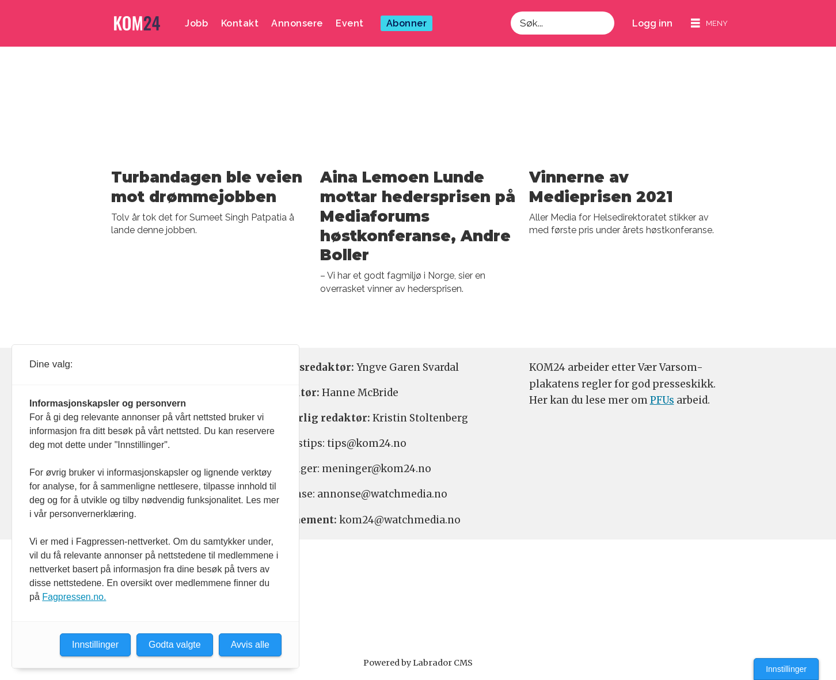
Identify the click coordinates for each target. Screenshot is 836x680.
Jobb (196, 23)
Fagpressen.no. (74, 597)
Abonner (406, 23)
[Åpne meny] (709, 23)
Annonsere (297, 23)
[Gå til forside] (137, 23)
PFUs (662, 400)
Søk (510, 11)
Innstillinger (786, 669)
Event (350, 23)
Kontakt (240, 23)
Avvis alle (250, 644)
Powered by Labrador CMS (418, 663)
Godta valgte (175, 644)
